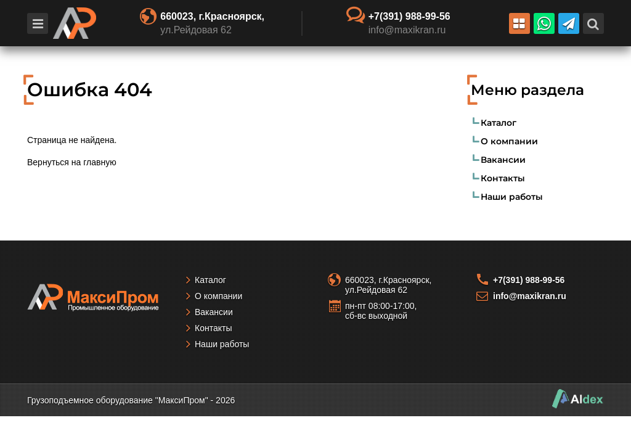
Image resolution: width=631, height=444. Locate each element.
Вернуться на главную (71, 162)
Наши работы (512, 196)
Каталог (498, 122)
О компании (509, 141)
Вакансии (503, 159)
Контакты (503, 178)
